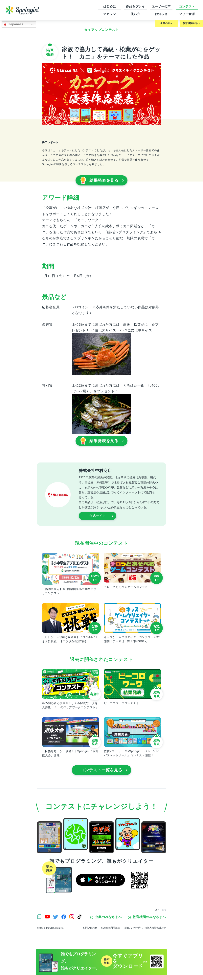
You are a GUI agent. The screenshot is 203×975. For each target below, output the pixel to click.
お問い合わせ (90, 927)
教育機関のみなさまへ (147, 917)
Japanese (13, 24)
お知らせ (161, 14)
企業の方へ (166, 23)
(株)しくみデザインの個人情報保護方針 (145, 927)
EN (164, 909)
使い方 (135, 14)
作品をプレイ (135, 6)
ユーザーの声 (161, 6)
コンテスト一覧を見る (104, 770)
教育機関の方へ (191, 23)
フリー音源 (187, 14)
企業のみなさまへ (106, 917)
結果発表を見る (102, 180)
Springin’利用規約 (110, 927)
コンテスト (187, 6)
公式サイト (101, 515)
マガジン (109, 14)
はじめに (109, 6)
